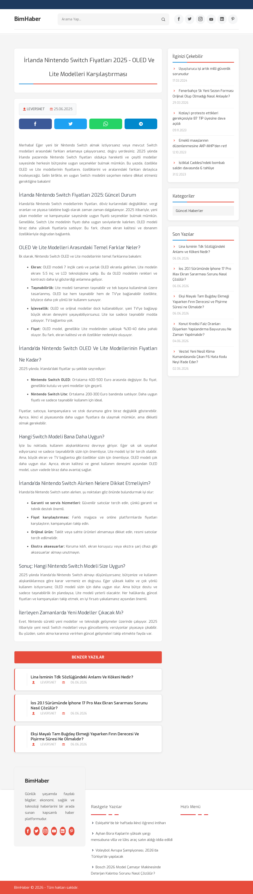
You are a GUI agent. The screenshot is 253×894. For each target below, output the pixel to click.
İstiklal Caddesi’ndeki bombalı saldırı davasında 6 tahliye (199, 165)
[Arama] (163, 19)
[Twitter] (189, 19)
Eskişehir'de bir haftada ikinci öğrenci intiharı (131, 822)
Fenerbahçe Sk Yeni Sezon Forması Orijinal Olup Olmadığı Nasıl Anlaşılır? (203, 93)
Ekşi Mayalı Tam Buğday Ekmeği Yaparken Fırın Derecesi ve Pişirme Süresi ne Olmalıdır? (85, 736)
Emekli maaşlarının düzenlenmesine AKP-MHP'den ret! (200, 143)
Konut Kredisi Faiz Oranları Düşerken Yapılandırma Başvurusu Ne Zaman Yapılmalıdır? (202, 329)
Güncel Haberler (189, 210)
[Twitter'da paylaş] (70, 123)
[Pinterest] (233, 19)
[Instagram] (200, 19)
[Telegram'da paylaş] (141, 123)
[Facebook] (179, 19)
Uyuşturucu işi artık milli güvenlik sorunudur (201, 71)
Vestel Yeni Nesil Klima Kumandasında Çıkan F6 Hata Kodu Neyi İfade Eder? (200, 356)
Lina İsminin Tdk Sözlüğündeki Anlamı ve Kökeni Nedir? (82, 676)
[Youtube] (211, 19)
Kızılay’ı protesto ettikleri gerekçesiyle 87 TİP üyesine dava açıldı (199, 118)
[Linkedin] (222, 19)
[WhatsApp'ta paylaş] (105, 123)
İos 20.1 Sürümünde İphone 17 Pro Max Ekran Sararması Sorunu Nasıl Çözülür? (89, 706)
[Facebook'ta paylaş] (35, 123)
